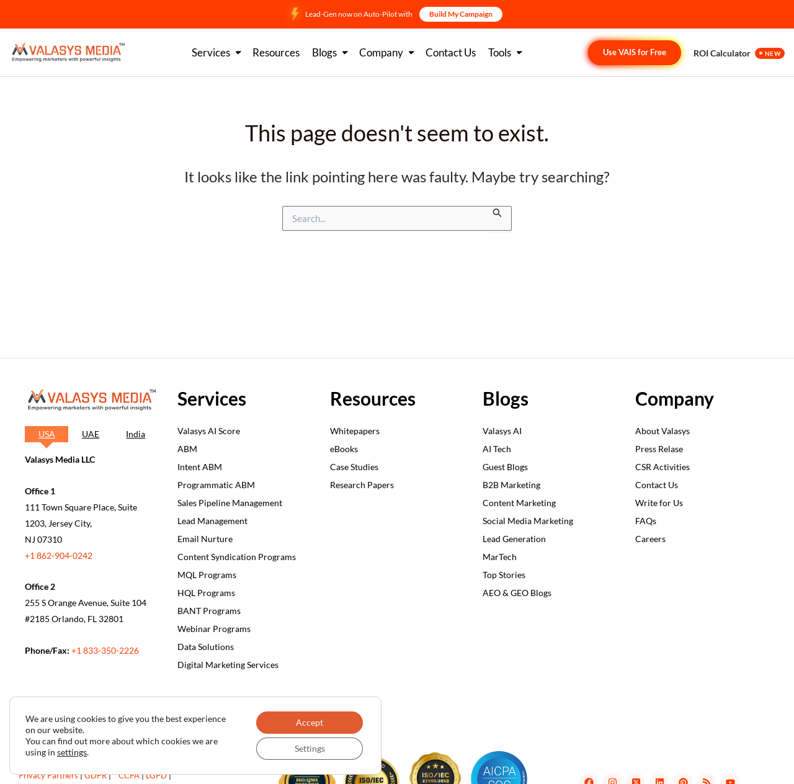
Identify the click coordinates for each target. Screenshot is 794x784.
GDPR (95, 775)
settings (72, 752)
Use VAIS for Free (634, 52)
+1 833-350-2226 (105, 650)
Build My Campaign (461, 14)
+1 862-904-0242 (58, 555)
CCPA (129, 775)
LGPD (156, 775)
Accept (309, 722)
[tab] (46, 434)
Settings (310, 748)
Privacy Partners (48, 775)
